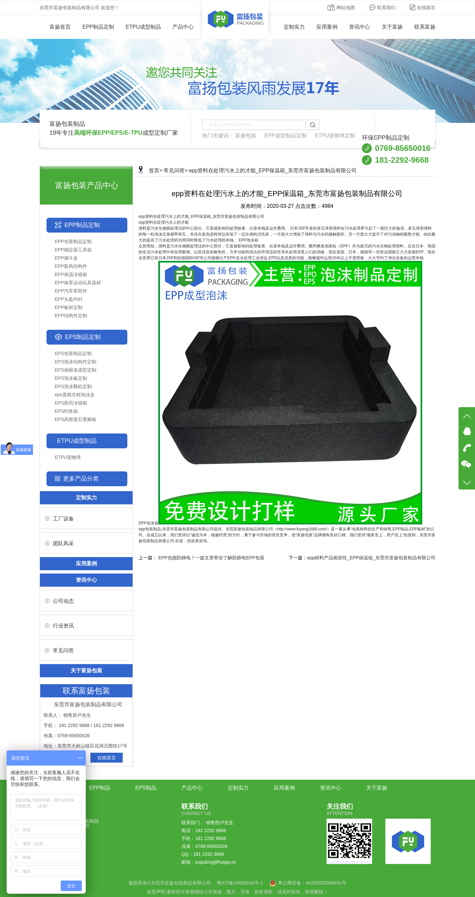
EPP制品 (99, 788)
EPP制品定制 (98, 27)
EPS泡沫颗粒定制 (73, 386)
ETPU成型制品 (143, 27)
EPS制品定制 (83, 337)
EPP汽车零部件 (71, 291)
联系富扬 (424, 27)
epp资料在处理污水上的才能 (164, 222)
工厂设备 (59, 518)
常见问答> (176, 170)
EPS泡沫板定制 (71, 378)
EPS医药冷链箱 (71, 403)
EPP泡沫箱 (280, 523)
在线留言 (422, 7)
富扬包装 (245, 135)
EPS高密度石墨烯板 (75, 419)
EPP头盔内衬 (68, 299)
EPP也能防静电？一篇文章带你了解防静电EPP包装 (211, 557)
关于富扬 (392, 27)
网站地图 (341, 7)
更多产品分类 (81, 478)
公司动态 (59, 601)
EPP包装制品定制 (73, 241)
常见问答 (59, 650)
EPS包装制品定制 (73, 353)
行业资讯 (59, 626)
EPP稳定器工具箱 (73, 249)
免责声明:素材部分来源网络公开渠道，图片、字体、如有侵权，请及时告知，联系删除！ (237, 891)
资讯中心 (359, 27)
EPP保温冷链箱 (71, 274)
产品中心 (183, 27)
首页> (155, 170)
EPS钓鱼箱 (66, 411)
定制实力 (294, 27)
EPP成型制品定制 (286, 135)
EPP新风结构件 (71, 266)
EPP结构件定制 (71, 315)
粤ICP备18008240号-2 (240, 882)
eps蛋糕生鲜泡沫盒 (75, 394)
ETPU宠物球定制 (335, 135)
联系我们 (382, 7)
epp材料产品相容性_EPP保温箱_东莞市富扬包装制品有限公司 (371, 557)
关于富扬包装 (86, 670)
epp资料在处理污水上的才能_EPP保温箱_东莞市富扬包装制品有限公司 (273, 170)
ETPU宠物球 (68, 457)
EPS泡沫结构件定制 (75, 361)
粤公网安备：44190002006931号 (312, 882)
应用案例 (326, 27)
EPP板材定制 (68, 307)
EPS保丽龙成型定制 (75, 370)
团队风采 (59, 543)
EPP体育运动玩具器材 (78, 282)
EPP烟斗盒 (66, 258)
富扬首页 (55, 27)
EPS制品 (145, 788)
